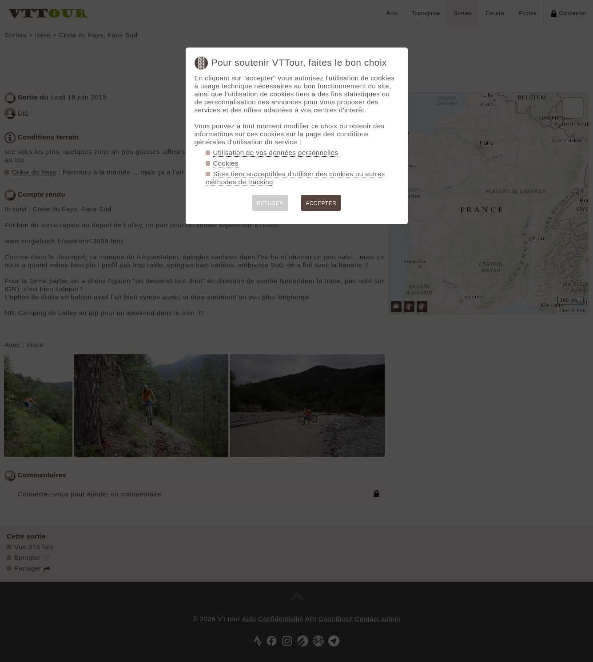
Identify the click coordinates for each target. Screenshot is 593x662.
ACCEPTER (321, 203)
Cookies (226, 163)
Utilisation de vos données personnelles (275, 152)
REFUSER (270, 203)
